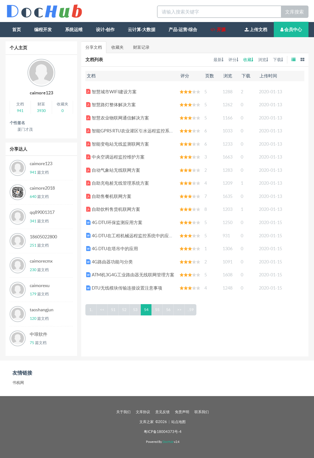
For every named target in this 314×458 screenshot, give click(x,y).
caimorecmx (41, 260)
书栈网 (18, 382)
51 (113, 309)
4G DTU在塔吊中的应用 (112, 248)
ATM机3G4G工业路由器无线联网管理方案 (130, 274)
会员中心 (291, 29)
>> (179, 309)
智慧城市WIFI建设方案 (111, 91)
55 (157, 309)
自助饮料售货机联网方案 (113, 209)
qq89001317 (42, 212)
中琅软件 (38, 334)
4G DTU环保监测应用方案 (114, 222)
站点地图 (178, 422)
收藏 (248, 59)
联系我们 (201, 412)
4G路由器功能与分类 (109, 261)
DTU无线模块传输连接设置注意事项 (124, 287)
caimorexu (40, 285)
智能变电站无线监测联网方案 (117, 143)
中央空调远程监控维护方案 (115, 156)
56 (168, 309)
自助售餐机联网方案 (108, 196)
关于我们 (123, 412)
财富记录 (141, 47)
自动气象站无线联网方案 (113, 170)
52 (124, 309)
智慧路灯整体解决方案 (111, 104)
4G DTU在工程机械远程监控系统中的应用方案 (134, 235)
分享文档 (93, 47)
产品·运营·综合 (183, 29)
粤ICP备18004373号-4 (163, 432)
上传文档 (256, 29)
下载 (278, 59)
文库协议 (143, 412)
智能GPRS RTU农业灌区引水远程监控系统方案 (134, 130)
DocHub (168, 441)
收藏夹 (117, 47)
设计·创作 (105, 29)
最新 (218, 59)
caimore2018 (42, 188)
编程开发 (43, 29)
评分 (233, 59)
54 (146, 309)
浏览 (263, 59)
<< (102, 309)
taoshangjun (41, 309)
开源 (218, 29)
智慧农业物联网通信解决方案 (117, 117)
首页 (16, 29)
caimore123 (41, 92)
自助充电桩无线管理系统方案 (117, 183)
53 (135, 309)
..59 (191, 309)
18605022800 (43, 236)
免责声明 (182, 412)
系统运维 (74, 29)
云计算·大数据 (141, 29)
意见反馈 (162, 412)
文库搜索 (294, 11)
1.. (91, 309)
